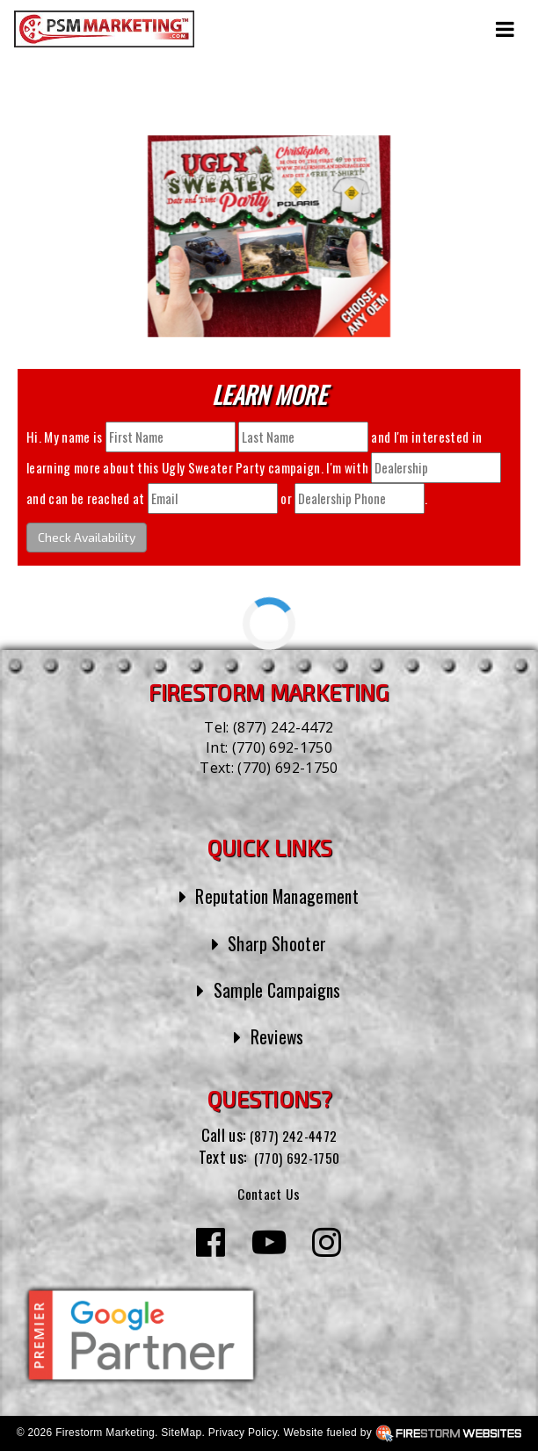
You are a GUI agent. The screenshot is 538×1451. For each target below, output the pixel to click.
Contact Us (269, 1192)
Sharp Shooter (277, 942)
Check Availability (86, 537)
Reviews (277, 1035)
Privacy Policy (242, 1432)
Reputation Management (277, 895)
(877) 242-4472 (283, 727)
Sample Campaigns (277, 989)
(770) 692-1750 (282, 747)
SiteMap (181, 1432)
